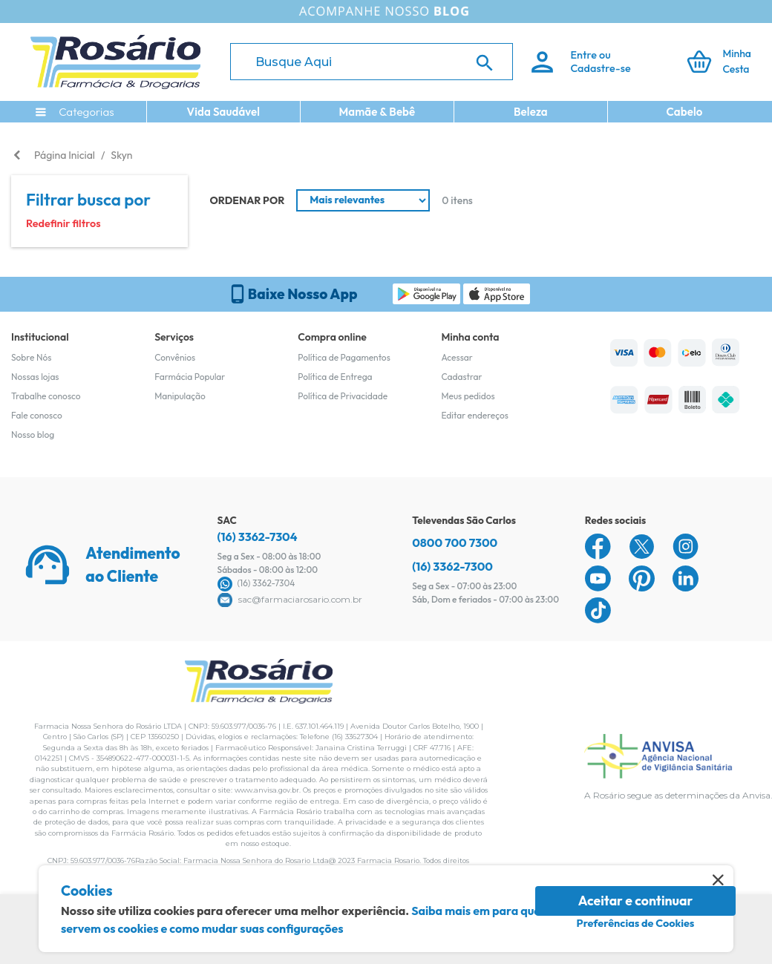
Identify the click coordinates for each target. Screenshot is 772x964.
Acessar (456, 357)
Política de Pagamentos (344, 357)
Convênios (174, 357)
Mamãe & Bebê (376, 112)
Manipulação (180, 395)
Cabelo (685, 112)
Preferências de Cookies (636, 923)
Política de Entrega (335, 376)
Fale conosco (36, 415)
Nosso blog (32, 434)
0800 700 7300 (454, 542)
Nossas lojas (35, 376)
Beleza (531, 112)
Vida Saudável (224, 112)
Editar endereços (474, 415)
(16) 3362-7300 (452, 566)
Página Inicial (64, 155)
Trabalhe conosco (46, 395)
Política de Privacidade (342, 395)
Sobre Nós (31, 357)
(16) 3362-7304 (257, 536)
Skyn (121, 155)
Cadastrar (461, 376)
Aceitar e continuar (635, 900)
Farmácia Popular (189, 376)
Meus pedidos (467, 395)
